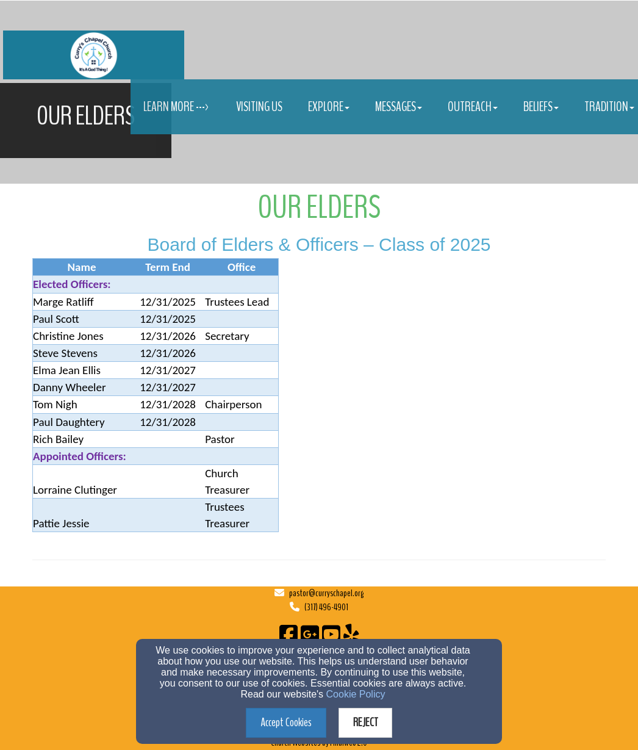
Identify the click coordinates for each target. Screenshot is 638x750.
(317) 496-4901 (326, 607)
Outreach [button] (473, 107)
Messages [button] (398, 107)
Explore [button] (328, 107)
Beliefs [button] (541, 107)
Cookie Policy (355, 694)
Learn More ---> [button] (176, 107)
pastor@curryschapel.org (326, 593)
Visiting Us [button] (259, 107)
